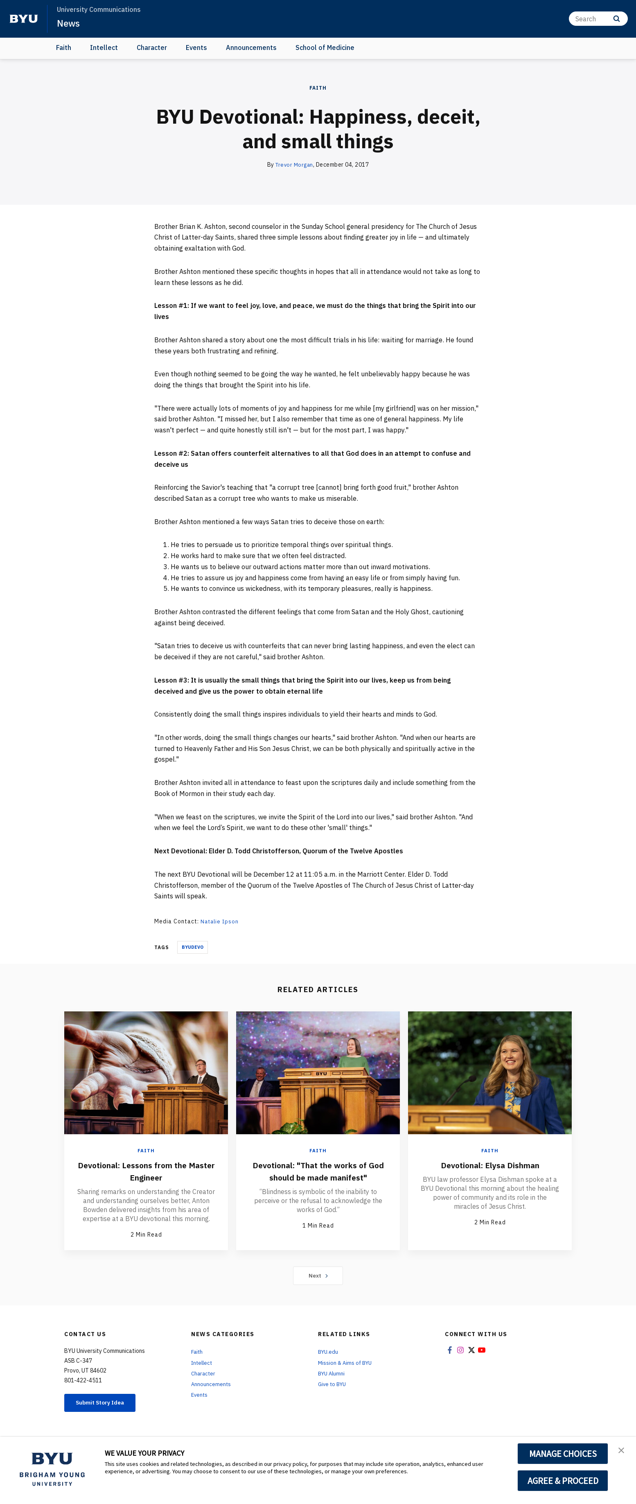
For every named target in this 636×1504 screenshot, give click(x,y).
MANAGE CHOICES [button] (563, 1453)
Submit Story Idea (106, 1407)
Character (152, 47)
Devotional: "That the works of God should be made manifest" (318, 1177)
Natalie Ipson (221, 921)
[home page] (23, 19)
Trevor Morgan (294, 164)
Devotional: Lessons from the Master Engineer (146, 1170)
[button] (622, 1451)
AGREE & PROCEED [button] (563, 1480)
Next (318, 1279)
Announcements (251, 47)
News (69, 22)
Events (196, 47)
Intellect (104, 47)
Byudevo (192, 947)
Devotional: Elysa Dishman (490, 1164)
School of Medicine (324, 47)
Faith (63, 47)
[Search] (598, 18)
